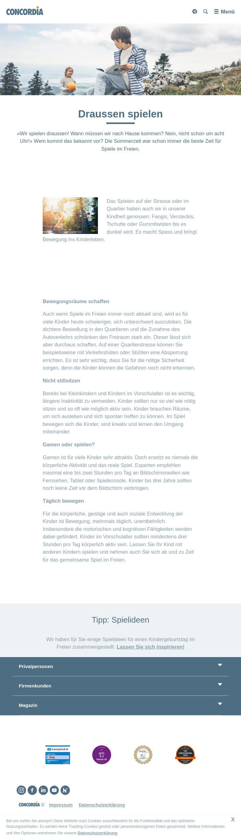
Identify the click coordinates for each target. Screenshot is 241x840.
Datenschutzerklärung (97, 833)
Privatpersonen (36, 666)
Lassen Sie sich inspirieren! (151, 647)
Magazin (28, 705)
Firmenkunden (35, 685)
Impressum (61, 804)
